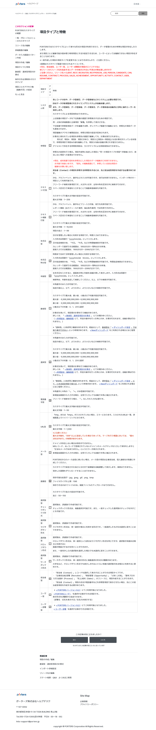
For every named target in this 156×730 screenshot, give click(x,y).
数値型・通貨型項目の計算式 (25, 73)
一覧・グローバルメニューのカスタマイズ (25, 39)
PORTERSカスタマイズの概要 (25, 31)
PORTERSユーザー (63, 594)
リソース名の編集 (22, 45)
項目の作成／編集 (22, 62)
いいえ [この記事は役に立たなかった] (103, 640)
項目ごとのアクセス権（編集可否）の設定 (24, 88)
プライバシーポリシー (89, 704)
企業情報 (84, 701)
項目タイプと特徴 (22, 67)
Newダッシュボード (100, 330)
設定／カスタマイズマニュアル (34, 13)
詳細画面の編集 (21, 50)
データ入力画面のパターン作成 (25, 56)
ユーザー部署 (60, 609)
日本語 (137, 4)
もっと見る (19, 94)
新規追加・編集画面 (65, 318)
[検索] (124, 13)
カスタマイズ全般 (51, 13)
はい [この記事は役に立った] (74, 640)
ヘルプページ (19, 13)
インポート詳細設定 (48, 668)
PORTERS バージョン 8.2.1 (69, 590)
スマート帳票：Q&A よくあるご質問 (56, 677)
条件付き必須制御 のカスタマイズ (25, 80)
